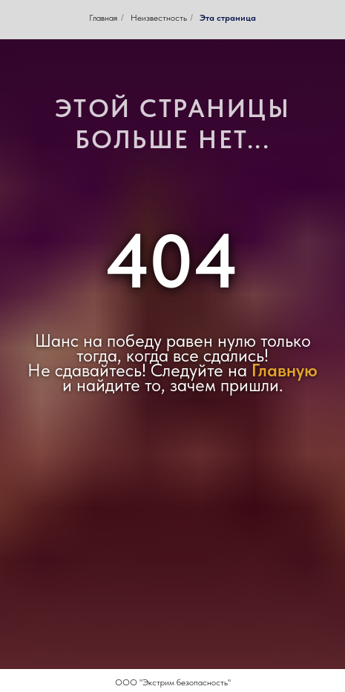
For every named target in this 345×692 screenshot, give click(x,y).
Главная (103, 18)
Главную (285, 370)
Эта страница (228, 18)
